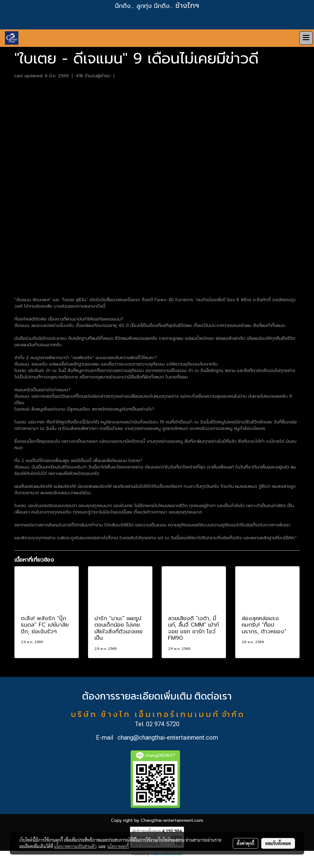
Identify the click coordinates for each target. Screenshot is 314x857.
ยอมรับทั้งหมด (278, 843)
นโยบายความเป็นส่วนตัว (75, 846)
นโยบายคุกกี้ (118, 846)
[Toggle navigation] (306, 38)
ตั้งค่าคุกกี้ (245, 843)
